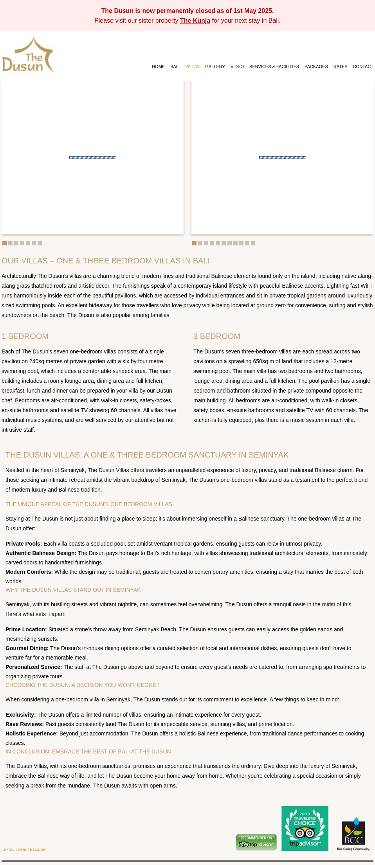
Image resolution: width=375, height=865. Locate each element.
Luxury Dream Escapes (24, 849)
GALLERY (215, 66)
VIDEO (237, 66)
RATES (341, 66)
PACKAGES (316, 66)
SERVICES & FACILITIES (274, 66)
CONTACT (363, 66)
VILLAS (192, 66)
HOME (158, 66)
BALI (175, 66)
